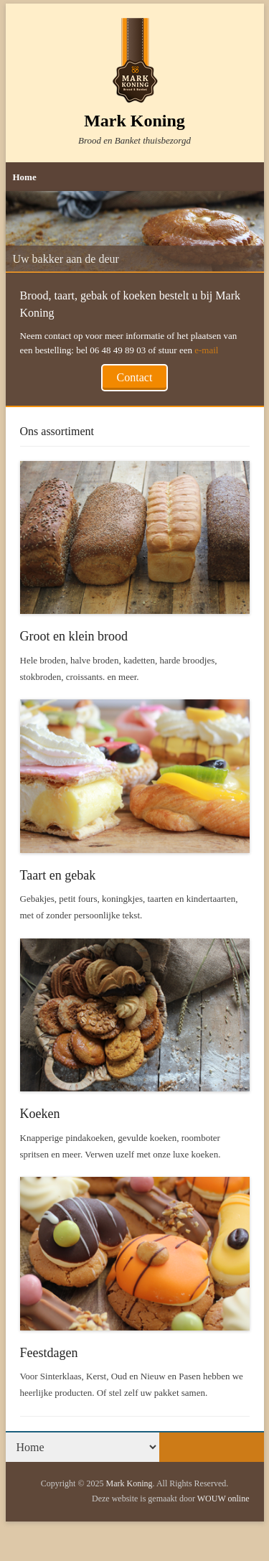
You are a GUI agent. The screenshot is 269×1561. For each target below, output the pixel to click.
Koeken (40, 1113)
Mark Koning (134, 120)
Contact (135, 377)
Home (25, 177)
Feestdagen (49, 1353)
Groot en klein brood (74, 636)
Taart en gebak (58, 875)
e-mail (206, 350)
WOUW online (223, 1499)
